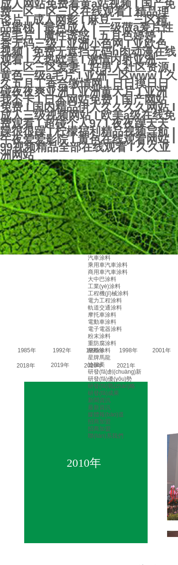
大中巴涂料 (102, 279)
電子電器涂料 (105, 329)
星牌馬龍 (99, 357)
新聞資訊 (99, 400)
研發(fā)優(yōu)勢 (110, 379)
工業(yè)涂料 (104, 286)
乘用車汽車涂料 (108, 265)
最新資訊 (99, 407)
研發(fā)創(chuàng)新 (114, 371)
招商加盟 (99, 421)
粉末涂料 (99, 336)
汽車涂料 (99, 257)
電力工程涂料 (105, 300)
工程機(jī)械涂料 (108, 293)
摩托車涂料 (102, 314)
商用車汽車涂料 (108, 272)
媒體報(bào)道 (106, 414)
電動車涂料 (102, 322)
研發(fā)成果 (103, 393)
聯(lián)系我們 (105, 436)
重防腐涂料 (102, 343)
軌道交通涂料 (105, 307)
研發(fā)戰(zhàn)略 (111, 386)
